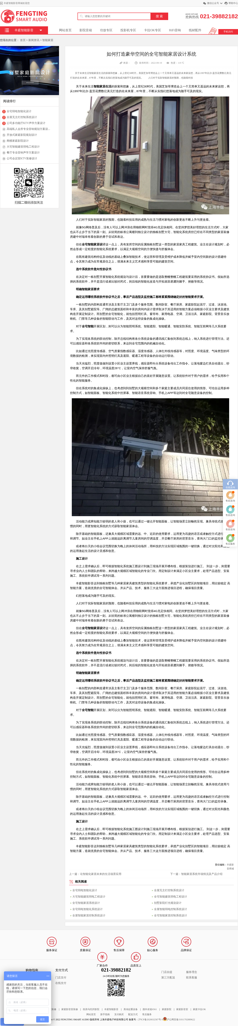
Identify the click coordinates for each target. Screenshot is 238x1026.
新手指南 (105, 1014)
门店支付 (60, 977)
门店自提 (166, 972)
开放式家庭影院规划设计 (22, 134)
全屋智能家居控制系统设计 (88, 915)
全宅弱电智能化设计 (19, 111)
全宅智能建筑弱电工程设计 (170, 896)
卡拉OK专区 (152, 30)
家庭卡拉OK (199, 1009)
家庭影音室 (182, 1009)
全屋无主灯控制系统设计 (22, 117)
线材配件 (195, 30)
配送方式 (133, 1014)
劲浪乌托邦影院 (91, 1009)
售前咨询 (230, 418)
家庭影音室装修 (69, 1009)
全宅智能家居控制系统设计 (170, 915)
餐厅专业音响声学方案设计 (23, 152)
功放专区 (106, 30)
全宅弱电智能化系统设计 (87, 909)
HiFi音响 (175, 30)
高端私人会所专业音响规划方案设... (28, 129)
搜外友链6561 (150, 1009)
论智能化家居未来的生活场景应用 (100, 874)
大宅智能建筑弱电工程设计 (23, 146)
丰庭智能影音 (111, 1009)
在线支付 (60, 983)
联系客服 (191, 977)
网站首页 (65, 30)
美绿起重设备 (131, 1009)
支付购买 (119, 1014)
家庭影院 (166, 1009)
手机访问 (228, 31)
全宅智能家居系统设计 (86, 902)
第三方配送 (168, 977)
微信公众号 (213, 3)
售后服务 (147, 1014)
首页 (23, 40)
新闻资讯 (33, 40)
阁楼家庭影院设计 (18, 140)
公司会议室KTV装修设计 (22, 158)
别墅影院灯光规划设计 (168, 902)
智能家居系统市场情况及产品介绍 (201, 874)
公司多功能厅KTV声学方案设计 (26, 123)
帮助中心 (233, 3)
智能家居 (47, 40)
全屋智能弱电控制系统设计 (170, 909)
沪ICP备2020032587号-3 (150, 1019)
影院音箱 (85, 30)
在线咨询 (230, 404)
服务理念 (191, 972)
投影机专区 (128, 30)
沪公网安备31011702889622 (181, 1019)
